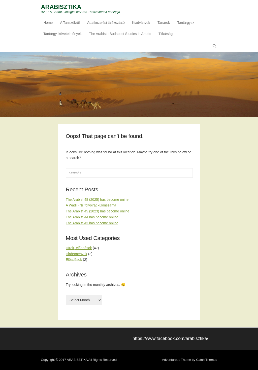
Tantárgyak (185, 23)
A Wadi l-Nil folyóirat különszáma (91, 205)
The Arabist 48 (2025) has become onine (97, 200)
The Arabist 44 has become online (92, 217)
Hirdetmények (76, 254)
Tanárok (164, 23)
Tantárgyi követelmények (62, 34)
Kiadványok (141, 23)
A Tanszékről (70, 23)
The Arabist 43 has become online (92, 223)
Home (48, 23)
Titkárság (166, 34)
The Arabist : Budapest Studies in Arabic (120, 34)
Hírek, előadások (79, 248)
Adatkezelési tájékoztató (106, 23)
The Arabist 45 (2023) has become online (97, 211)
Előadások (74, 260)
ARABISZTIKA (61, 6)
